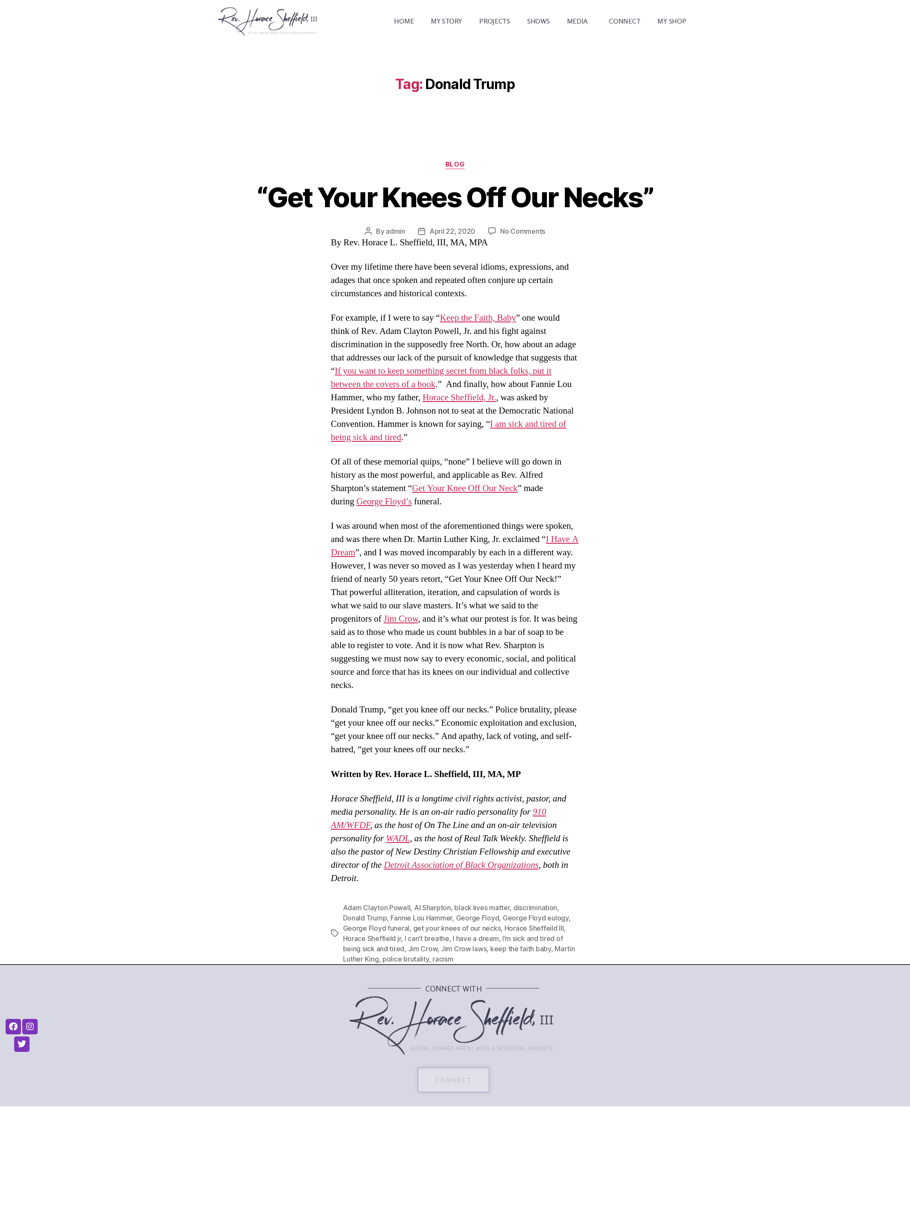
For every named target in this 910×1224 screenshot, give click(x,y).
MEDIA (579, 21)
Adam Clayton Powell (377, 907)
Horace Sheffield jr (372, 938)
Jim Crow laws (464, 948)
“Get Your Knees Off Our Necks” (455, 197)
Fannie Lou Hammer (421, 918)
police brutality (405, 959)
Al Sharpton (432, 907)
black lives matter (482, 907)
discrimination (535, 907)
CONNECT (624, 21)
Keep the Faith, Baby (478, 318)
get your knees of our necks (457, 928)
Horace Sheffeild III (534, 928)
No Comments (522, 231)
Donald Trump (365, 918)
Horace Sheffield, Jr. (459, 397)
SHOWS (538, 21)
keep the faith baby (520, 948)
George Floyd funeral (376, 928)
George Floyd (477, 918)
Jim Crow (401, 619)
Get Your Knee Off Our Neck (464, 488)
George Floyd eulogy (536, 918)
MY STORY (446, 21)
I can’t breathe (427, 938)
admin (395, 231)
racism (443, 959)
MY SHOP (671, 21)
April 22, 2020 (452, 231)
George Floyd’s (384, 501)
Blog (455, 164)
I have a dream (475, 938)
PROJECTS (494, 21)
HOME (404, 21)
